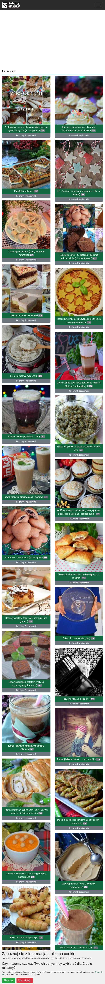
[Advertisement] (52, 38)
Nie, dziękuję (24, 980)
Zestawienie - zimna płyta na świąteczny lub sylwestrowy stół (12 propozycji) (26, 129)
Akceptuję (9, 980)
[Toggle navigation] (99, 5)
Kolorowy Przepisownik (79, 833)
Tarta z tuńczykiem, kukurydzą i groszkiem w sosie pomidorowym (79, 284)
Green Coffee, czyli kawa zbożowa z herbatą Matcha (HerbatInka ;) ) (79, 341)
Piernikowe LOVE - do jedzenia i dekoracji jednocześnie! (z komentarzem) (78, 230)
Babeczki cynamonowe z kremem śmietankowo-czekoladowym (79, 129)
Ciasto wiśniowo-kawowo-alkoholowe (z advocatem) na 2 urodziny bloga (26, 792)
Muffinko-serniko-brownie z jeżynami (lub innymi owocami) (26, 846)
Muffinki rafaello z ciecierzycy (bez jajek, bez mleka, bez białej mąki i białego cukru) (79, 439)
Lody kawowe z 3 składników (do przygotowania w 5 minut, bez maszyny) (79, 824)
